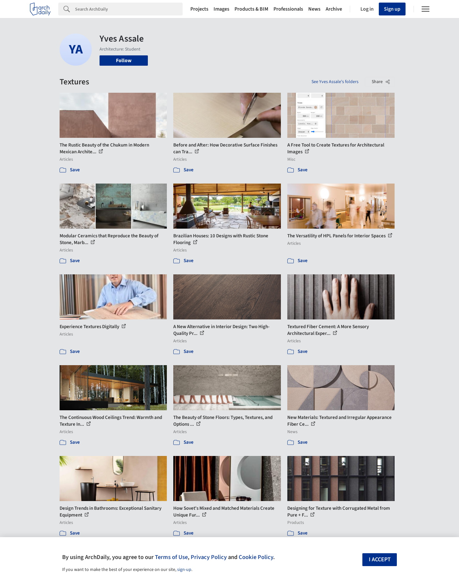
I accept (380, 559)
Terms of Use (171, 557)
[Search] (129, 9)
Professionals (288, 9)
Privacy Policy (209, 557)
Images (221, 9)
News (314, 9)
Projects (199, 9)
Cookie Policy (256, 557)
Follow (123, 60)
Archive (334, 9)
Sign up (392, 9)
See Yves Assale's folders (335, 82)
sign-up (184, 569)
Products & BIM (251, 9)
